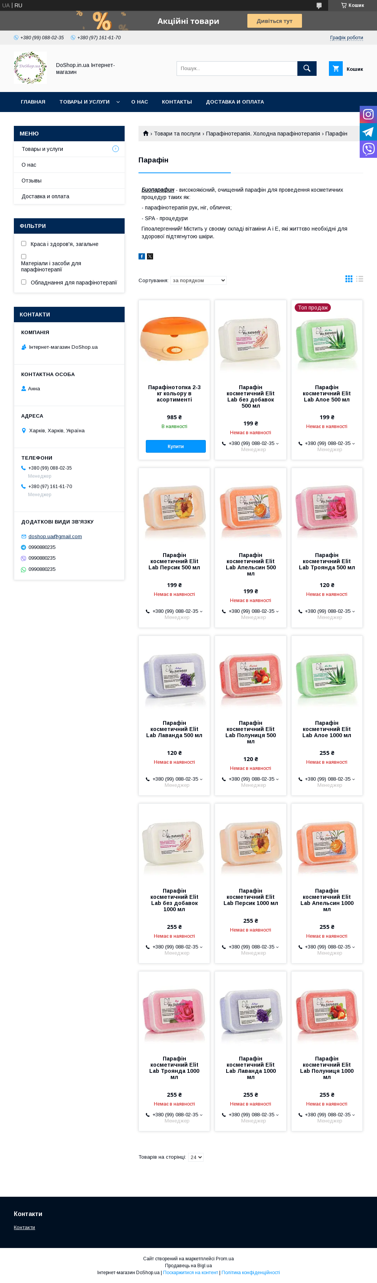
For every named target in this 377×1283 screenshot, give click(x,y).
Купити (176, 446)
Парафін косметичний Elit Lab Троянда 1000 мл (174, 1068)
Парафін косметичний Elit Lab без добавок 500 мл (251, 396)
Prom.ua (225, 1258)
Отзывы (32, 180)
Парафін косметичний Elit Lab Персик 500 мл (174, 561)
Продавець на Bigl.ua (188, 1265)
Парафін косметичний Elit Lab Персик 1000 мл (251, 897)
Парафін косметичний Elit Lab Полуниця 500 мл (250, 732)
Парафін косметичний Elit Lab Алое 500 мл (327, 393)
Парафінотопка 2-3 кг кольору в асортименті (174, 393)
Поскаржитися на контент (190, 1272)
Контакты (177, 102)
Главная (33, 102)
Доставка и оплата (235, 102)
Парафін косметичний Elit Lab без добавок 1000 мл (174, 900)
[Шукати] (307, 68)
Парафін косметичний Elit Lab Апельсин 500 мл (251, 564)
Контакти (24, 1227)
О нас (139, 102)
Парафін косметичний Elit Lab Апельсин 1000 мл (327, 900)
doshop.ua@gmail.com (55, 536)
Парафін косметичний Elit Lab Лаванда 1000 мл (251, 1068)
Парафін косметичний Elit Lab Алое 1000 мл (326, 729)
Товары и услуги (84, 102)
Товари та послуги (177, 133)
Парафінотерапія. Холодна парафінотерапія (263, 133)
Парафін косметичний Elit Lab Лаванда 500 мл (174, 729)
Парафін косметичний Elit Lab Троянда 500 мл (327, 561)
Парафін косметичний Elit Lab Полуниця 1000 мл (327, 1068)
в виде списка (359, 280)
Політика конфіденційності (251, 1272)
